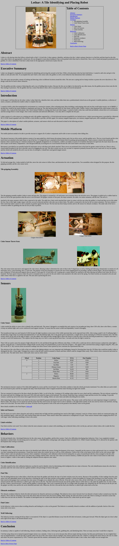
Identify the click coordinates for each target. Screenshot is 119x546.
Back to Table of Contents (8, 64)
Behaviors (73, 31)
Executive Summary (76, 14)
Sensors (72, 24)
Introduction (73, 16)
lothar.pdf (29, 406)
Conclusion (73, 43)
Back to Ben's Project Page (78, 46)
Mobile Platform (75, 18)
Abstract (72, 13)
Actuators (73, 19)
